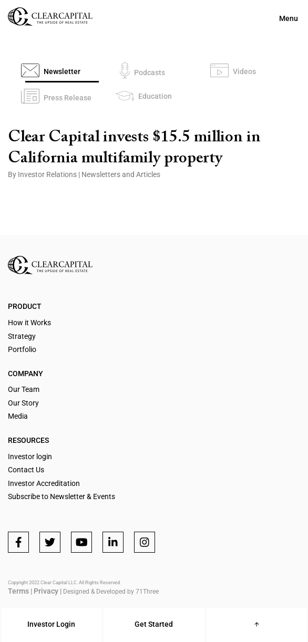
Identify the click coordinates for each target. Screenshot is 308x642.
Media (18, 416)
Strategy (22, 336)
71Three (147, 591)
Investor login (30, 456)
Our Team (23, 389)
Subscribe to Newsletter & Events (61, 496)
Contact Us (26, 469)
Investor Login (51, 624)
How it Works (29, 322)
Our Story (23, 403)
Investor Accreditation (44, 483)
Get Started (154, 624)
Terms (18, 591)
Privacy (46, 591)
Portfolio (22, 349)
